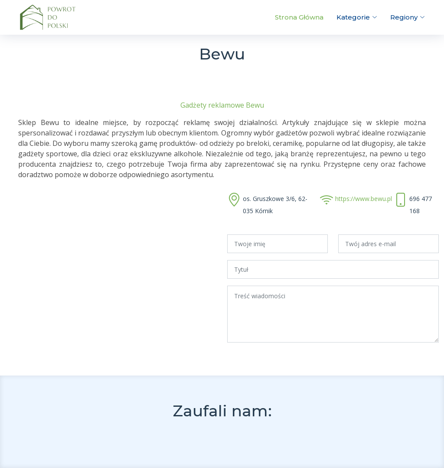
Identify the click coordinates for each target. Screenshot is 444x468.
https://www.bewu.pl (363, 198)
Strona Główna (299, 17)
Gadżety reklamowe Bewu (222, 105)
